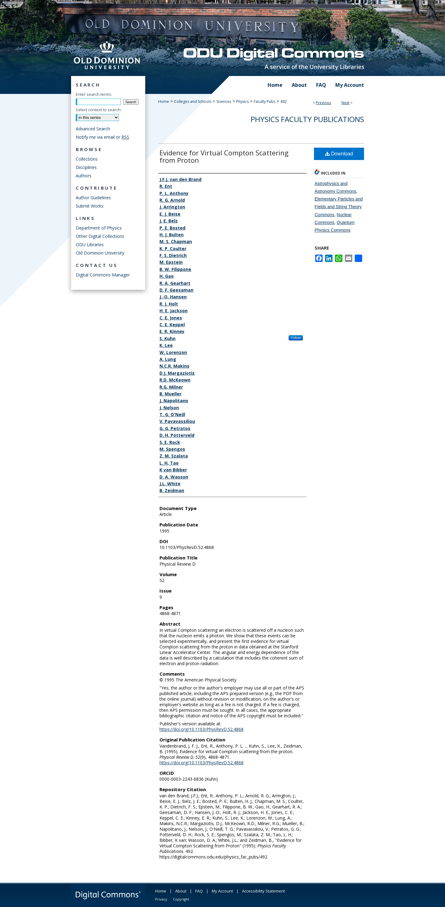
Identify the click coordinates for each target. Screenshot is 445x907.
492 (283, 101)
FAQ (199, 891)
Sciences (223, 101)
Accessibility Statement (263, 891)
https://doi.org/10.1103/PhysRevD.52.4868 (201, 729)
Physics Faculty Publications (307, 119)
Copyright (181, 899)
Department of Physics (99, 228)
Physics (242, 101)
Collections (87, 159)
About (180, 891)
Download (339, 153)
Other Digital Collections (100, 236)
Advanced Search (93, 129)
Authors (83, 176)
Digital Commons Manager (103, 275)
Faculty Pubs (264, 101)
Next (345, 102)
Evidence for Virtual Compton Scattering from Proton (224, 156)
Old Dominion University (100, 253)
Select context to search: (98, 109)
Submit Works (90, 206)
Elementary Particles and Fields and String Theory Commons (339, 206)
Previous (323, 102)
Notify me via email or (102, 137)
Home (163, 101)
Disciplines (86, 167)
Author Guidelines (93, 197)
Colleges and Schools (192, 101)
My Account (222, 891)
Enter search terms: (94, 94)
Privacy (161, 899)
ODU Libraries (90, 244)
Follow (296, 338)
